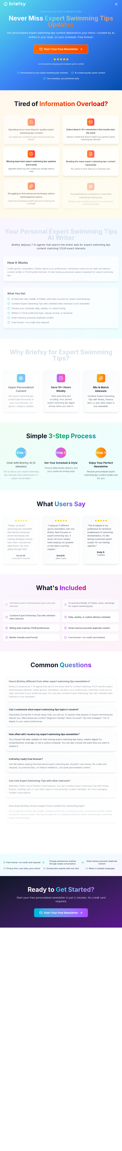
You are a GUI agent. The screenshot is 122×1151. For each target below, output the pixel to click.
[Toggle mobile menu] (116, 4)
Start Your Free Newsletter (61, 49)
